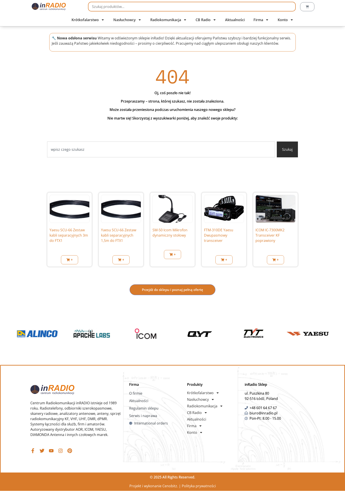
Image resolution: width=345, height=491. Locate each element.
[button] (69, 259)
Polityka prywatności (199, 486)
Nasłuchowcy (127, 20)
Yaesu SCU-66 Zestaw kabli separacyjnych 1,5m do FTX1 (118, 235)
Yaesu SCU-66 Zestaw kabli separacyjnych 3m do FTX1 (69, 235)
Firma (261, 20)
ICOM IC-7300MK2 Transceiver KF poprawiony (269, 235)
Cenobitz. (170, 486)
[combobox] (161, 149)
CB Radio (206, 20)
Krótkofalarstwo (88, 20)
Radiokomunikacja (168, 20)
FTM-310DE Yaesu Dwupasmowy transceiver (218, 235)
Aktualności (235, 19)
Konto (286, 20)
